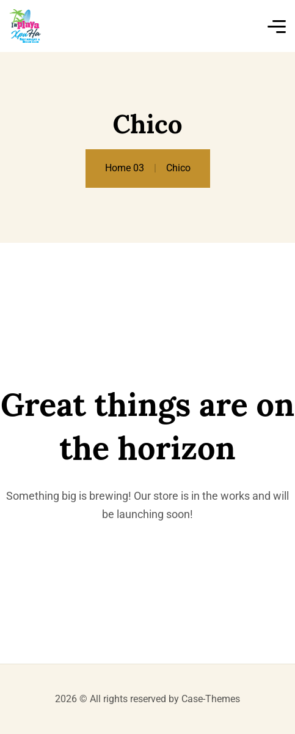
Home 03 (124, 168)
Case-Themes (210, 699)
